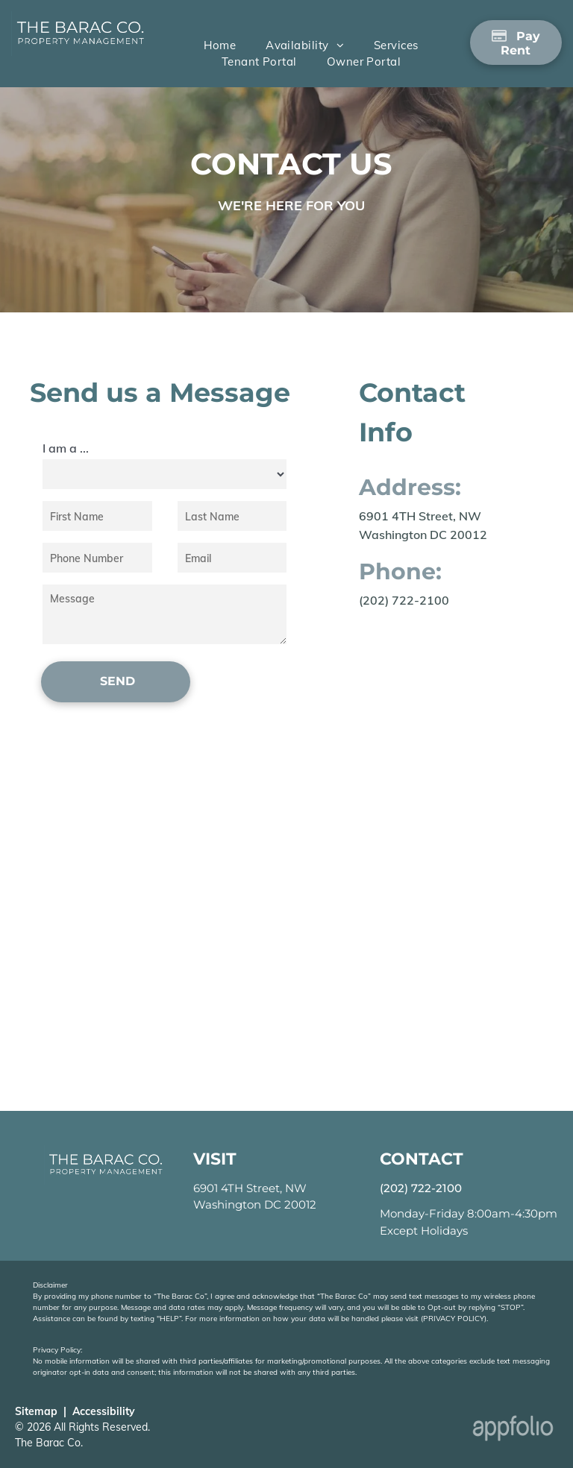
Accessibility (103, 1411)
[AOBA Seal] (366, 1432)
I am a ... (66, 448)
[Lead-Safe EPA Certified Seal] (434, 1432)
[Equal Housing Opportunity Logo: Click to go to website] (298, 1432)
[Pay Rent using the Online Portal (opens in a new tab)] (516, 42)
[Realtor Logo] (230, 1432)
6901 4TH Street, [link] (237, 1188)
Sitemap (36, 1411)
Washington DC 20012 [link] (254, 1204)
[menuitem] (220, 45)
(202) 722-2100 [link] (404, 600)
